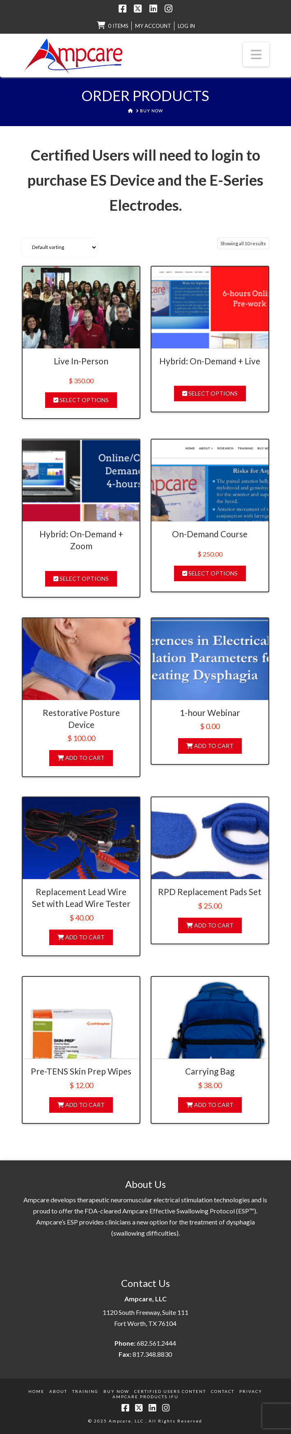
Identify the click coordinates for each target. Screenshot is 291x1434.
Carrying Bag (209, 1071)
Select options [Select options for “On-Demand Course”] (210, 573)
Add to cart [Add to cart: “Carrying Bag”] (210, 1104)
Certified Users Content (170, 1391)
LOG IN (186, 26)
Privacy (250, 1391)
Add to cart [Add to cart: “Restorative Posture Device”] (81, 757)
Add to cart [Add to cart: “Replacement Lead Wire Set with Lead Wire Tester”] (81, 937)
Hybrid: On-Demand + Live (209, 361)
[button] (256, 54)
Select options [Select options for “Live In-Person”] (81, 399)
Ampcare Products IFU (145, 1396)
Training (85, 1391)
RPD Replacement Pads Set (209, 891)
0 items (118, 26)
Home (36, 1391)
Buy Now (116, 1391)
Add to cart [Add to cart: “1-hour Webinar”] (210, 745)
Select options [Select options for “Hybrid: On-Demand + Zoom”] (81, 578)
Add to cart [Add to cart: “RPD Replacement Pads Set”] (210, 925)
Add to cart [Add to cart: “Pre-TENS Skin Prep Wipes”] (81, 1104)
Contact (222, 1391)
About (58, 1391)
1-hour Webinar (210, 712)
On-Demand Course (209, 534)
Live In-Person (81, 361)
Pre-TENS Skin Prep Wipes (81, 1071)
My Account (153, 26)
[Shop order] (60, 247)
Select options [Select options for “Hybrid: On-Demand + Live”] (210, 393)
